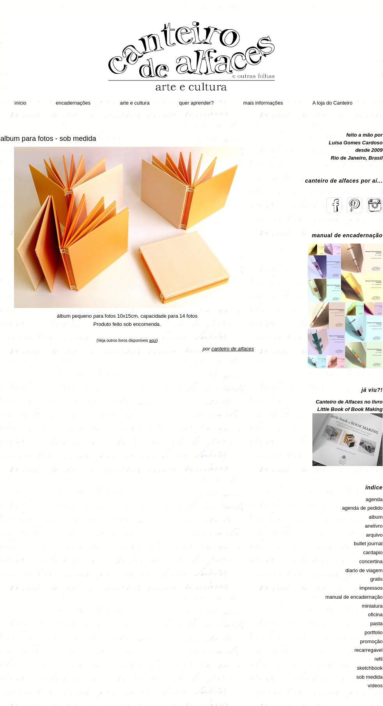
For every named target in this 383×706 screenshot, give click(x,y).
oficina (375, 614)
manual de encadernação (354, 597)
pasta (376, 623)
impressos (371, 588)
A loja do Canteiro (332, 103)
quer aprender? (196, 103)
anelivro (374, 526)
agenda (374, 499)
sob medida (369, 677)
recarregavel (369, 650)
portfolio (374, 632)
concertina (371, 561)
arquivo (374, 535)
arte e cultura (135, 103)
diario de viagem (364, 570)
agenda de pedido (362, 508)
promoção (371, 641)
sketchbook (370, 668)
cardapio (373, 552)
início (20, 103)
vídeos (375, 685)
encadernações (73, 103)
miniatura (372, 606)
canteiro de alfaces (232, 349)
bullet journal (368, 543)
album (376, 517)
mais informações (263, 103)
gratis (376, 579)
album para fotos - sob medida (48, 138)
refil (378, 659)
